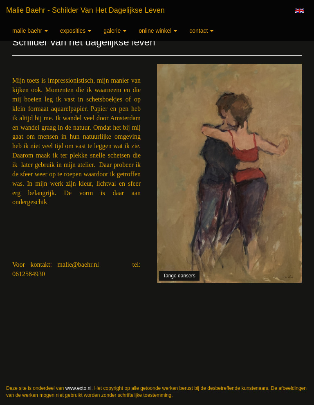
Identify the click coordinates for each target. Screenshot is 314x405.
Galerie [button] (114, 30)
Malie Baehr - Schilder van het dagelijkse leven (85, 10)
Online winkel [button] (158, 30)
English (299, 10)
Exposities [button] (75, 30)
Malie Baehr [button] (30, 30)
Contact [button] (201, 30)
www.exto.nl (78, 388)
